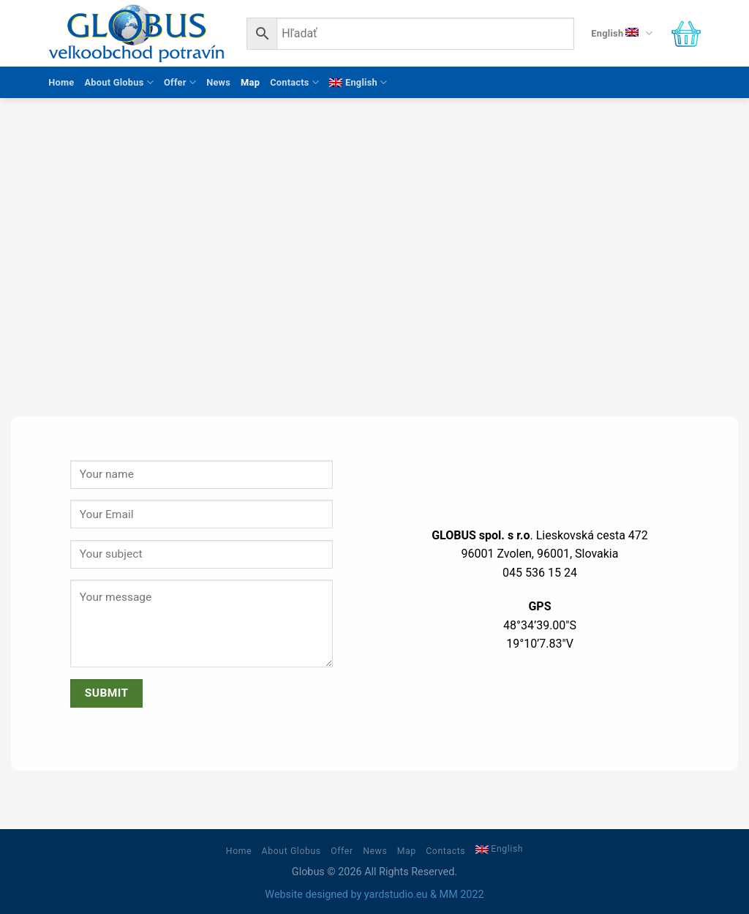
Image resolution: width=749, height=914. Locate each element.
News (218, 82)
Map (250, 82)
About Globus (119, 82)
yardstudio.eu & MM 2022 (424, 894)
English (621, 33)
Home (61, 82)
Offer (180, 82)
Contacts (294, 82)
